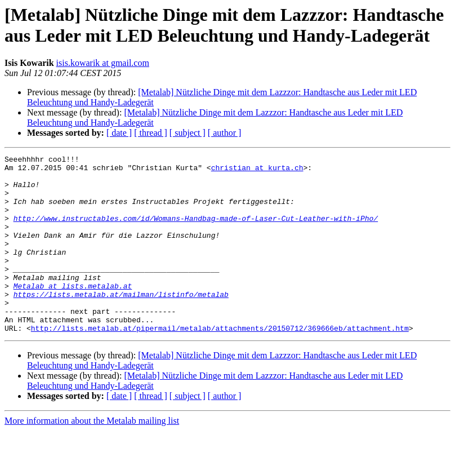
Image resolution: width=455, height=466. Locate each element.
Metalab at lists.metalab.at (73, 313)
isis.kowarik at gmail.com (102, 63)
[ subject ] (187, 132)
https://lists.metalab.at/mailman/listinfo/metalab (121, 323)
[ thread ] (150, 132)
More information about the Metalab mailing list (92, 456)
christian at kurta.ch (257, 171)
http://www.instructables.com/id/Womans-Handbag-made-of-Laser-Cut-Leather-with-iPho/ (196, 232)
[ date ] (119, 132)
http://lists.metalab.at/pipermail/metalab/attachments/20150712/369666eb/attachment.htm (220, 363)
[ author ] (225, 132)
